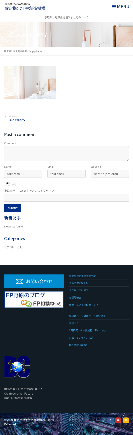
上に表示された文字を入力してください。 (30, 190)
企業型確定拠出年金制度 (82, 275)
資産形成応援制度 (78, 283)
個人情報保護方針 (78, 345)
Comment (10, 143)
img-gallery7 (17, 118)
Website (96, 166)
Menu (123, 6)
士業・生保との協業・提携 (83, 304)
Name (8, 166)
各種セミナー (76, 323)
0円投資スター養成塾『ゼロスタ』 (88, 330)
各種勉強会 (75, 297)
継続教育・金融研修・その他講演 (87, 316)
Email (50, 166)
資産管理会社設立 (78, 290)
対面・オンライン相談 (81, 337)
